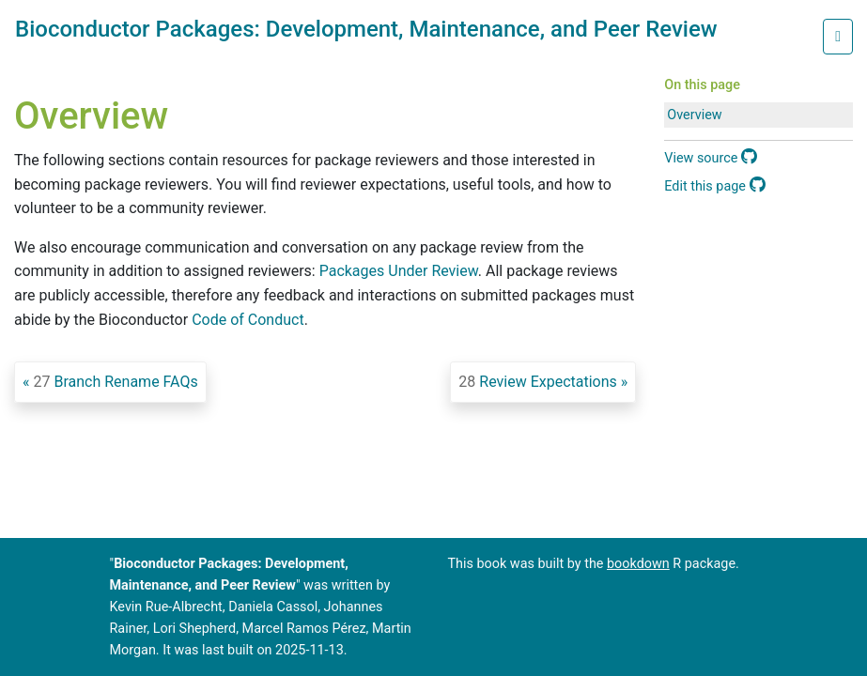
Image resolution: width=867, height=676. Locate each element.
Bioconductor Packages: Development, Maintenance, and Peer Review (366, 29)
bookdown (638, 564)
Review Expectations (537, 382)
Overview (694, 115)
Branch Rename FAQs (115, 382)
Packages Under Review (398, 271)
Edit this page (714, 186)
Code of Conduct (248, 320)
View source (710, 158)
